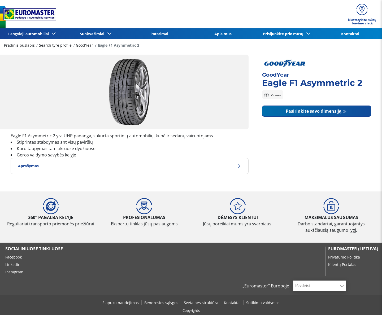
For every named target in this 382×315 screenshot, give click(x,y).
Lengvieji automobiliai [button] (29, 33)
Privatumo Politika (344, 257)
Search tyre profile (55, 45)
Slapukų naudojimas (120, 302)
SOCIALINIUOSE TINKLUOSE (34, 249)
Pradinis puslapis (19, 45)
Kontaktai (350, 33)
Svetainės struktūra (201, 302)
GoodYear (84, 45)
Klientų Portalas (342, 264)
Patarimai (159, 33)
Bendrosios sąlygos (161, 302)
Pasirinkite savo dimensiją (313, 111)
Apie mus (223, 33)
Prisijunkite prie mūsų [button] (284, 33)
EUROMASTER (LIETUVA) (353, 249)
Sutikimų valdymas (263, 302)
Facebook (13, 257)
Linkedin (12, 264)
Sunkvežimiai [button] (93, 33)
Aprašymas (129, 165)
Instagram (14, 271)
